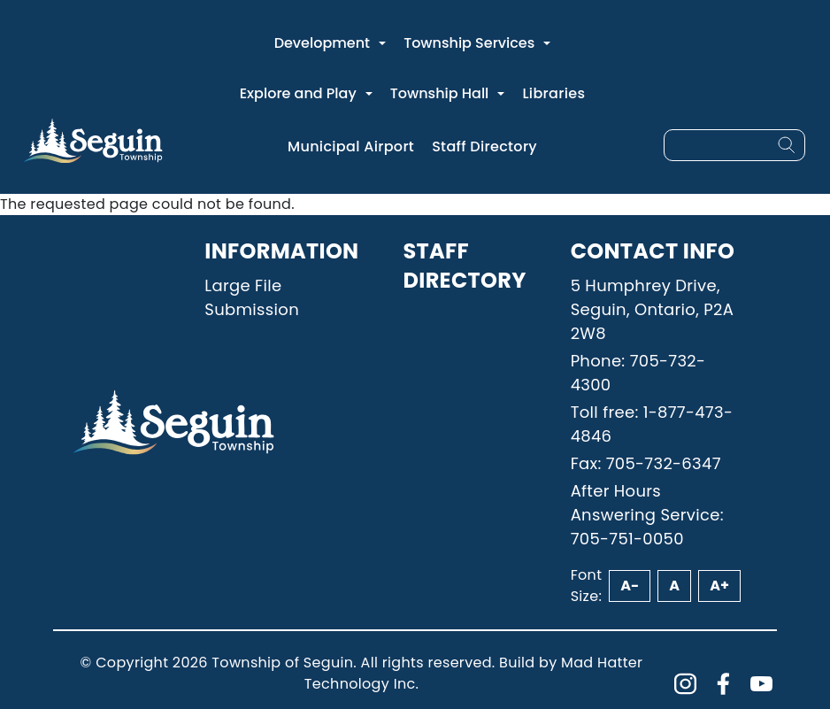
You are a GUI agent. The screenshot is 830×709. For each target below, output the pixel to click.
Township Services (468, 43)
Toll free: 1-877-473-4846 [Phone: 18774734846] (652, 424)
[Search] (786, 145)
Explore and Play (298, 93)
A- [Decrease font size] (629, 585)
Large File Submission (251, 297)
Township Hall (439, 93)
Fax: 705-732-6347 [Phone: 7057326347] (646, 463)
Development (322, 43)
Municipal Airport (351, 146)
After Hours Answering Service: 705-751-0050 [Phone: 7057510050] (647, 515)
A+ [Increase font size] (719, 585)
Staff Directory (484, 146)
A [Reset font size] (674, 585)
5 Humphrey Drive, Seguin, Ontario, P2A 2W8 (652, 309)
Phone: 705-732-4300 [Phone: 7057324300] (638, 373)
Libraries (553, 93)
